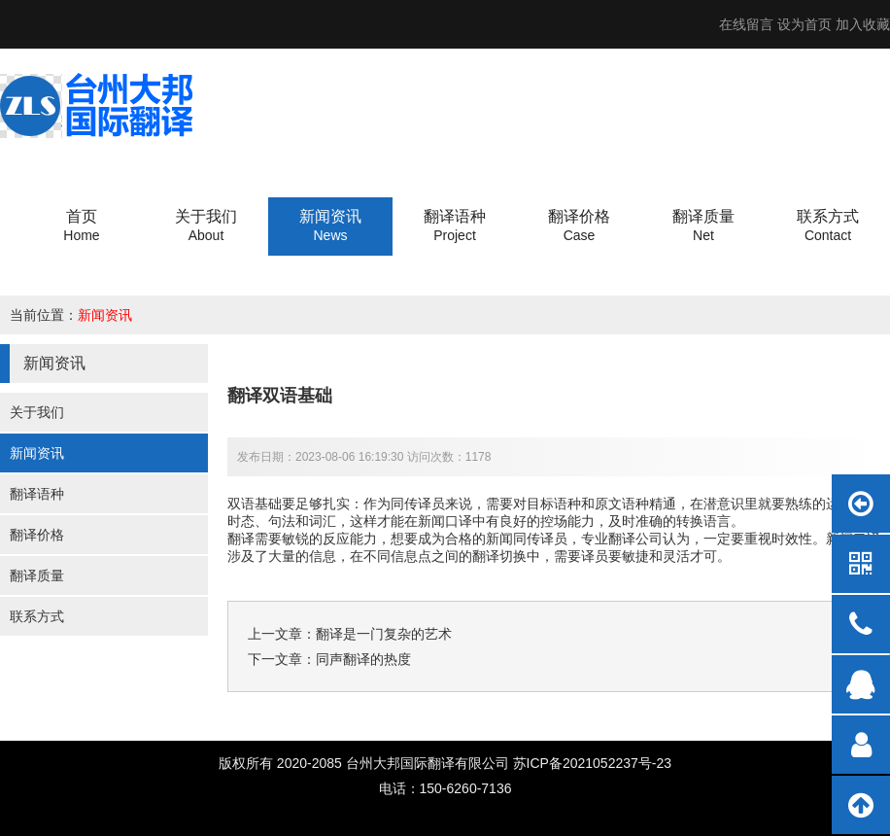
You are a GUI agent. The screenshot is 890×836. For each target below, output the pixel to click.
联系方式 (37, 616)
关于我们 (37, 412)
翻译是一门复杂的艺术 (384, 634)
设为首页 (804, 24)
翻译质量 (37, 575)
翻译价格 (37, 534)
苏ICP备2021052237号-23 (592, 763)
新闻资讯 (105, 315)
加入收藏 (863, 24)
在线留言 (746, 24)
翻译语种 (37, 494)
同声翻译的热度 (363, 659)
